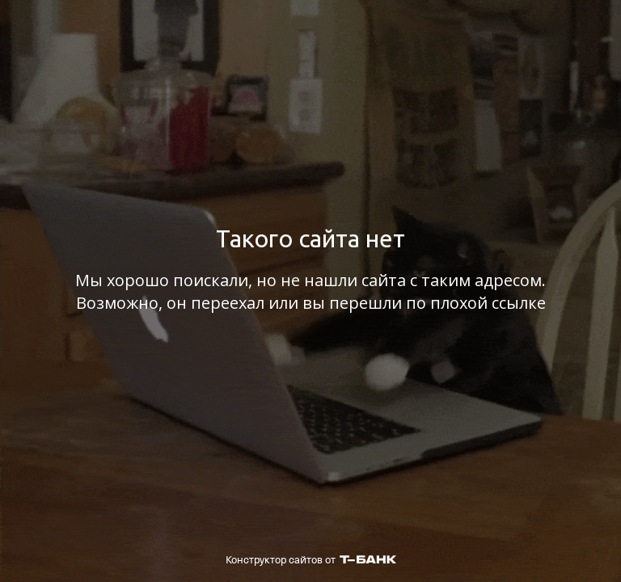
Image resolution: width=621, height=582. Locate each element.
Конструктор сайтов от (311, 560)
